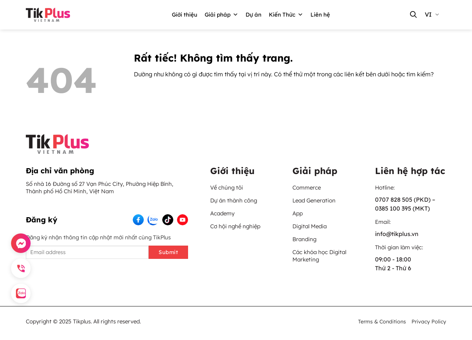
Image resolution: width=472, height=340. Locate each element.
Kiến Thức (286, 15)
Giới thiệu (184, 14)
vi (432, 14)
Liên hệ (320, 14)
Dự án (253, 14)
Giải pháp (221, 15)
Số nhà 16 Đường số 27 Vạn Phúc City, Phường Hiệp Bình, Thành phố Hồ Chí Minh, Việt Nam (99, 187)
